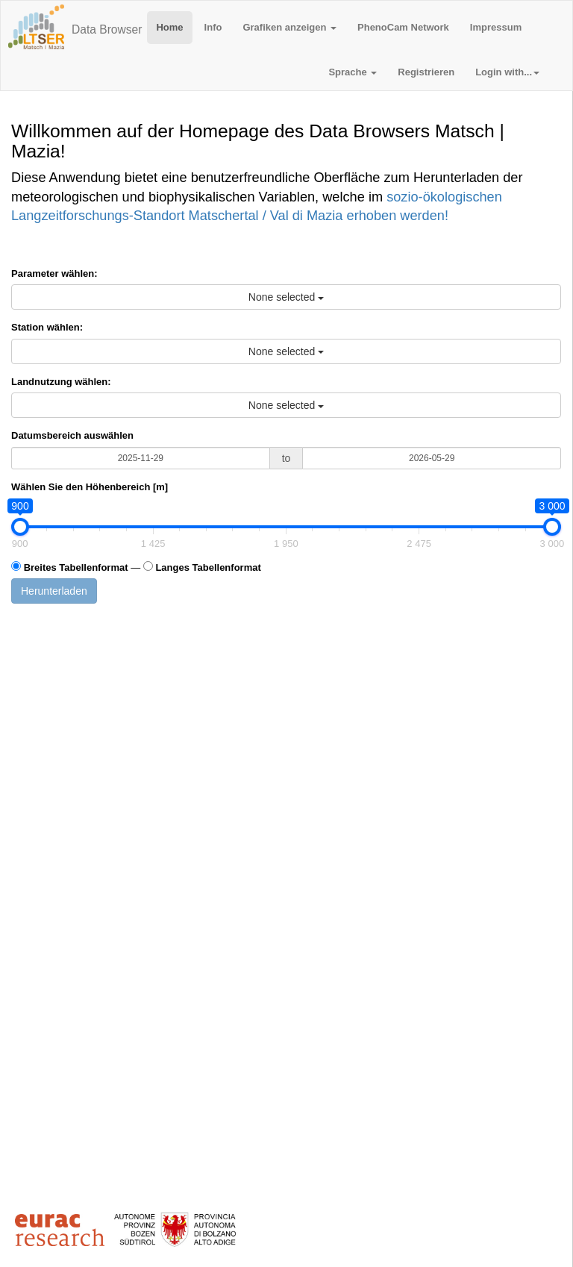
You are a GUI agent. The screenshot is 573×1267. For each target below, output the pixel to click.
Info (213, 27)
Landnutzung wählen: (61, 381)
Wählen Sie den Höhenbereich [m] (89, 486)
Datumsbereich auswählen (72, 435)
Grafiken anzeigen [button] (289, 27)
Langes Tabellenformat (207, 567)
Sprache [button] (352, 72)
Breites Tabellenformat (76, 567)
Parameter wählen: (54, 273)
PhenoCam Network (403, 27)
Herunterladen (54, 591)
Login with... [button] (507, 72)
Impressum (496, 27)
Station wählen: (47, 327)
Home (169, 27)
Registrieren (426, 72)
